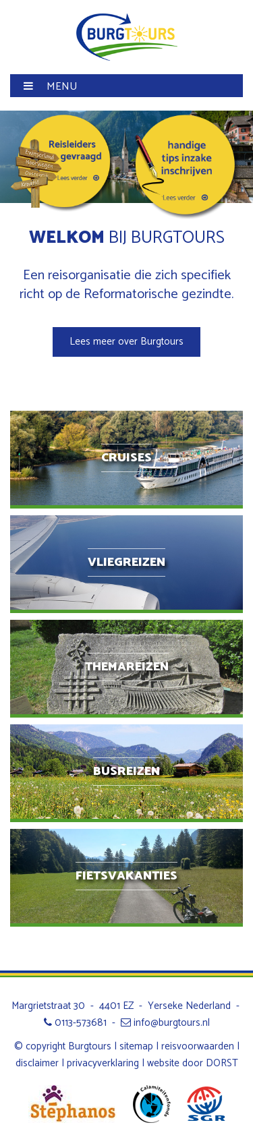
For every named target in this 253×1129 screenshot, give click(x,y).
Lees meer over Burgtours (126, 341)
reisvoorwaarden (197, 1046)
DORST (222, 1063)
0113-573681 (75, 1022)
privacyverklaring (103, 1063)
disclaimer (37, 1063)
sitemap (136, 1046)
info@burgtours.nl (165, 1022)
